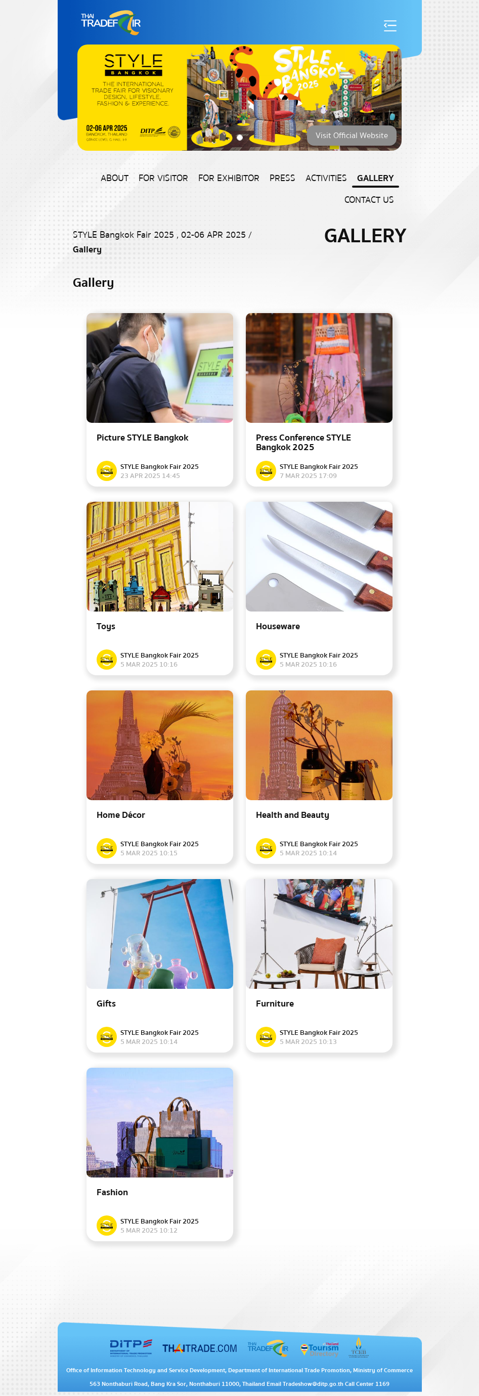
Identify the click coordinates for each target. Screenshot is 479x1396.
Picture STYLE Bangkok (142, 437)
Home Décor (121, 815)
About (114, 178)
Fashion (112, 1192)
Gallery (375, 178)
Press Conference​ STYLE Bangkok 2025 (303, 442)
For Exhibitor (228, 178)
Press (282, 178)
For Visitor (163, 178)
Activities (326, 178)
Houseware (278, 626)
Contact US (369, 200)
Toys (106, 626)
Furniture (275, 1003)
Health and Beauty (292, 815)
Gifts (106, 1003)
